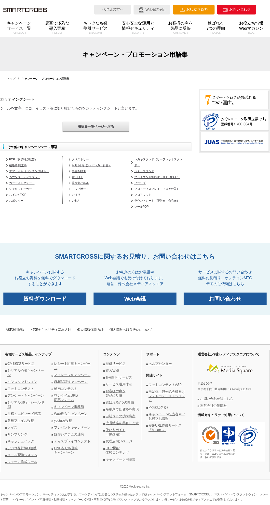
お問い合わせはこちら (216, 399)
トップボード (80, 189)
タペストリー (80, 159)
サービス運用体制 (119, 384)
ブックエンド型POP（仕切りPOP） (157, 177)
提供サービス (115, 363)
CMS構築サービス (21, 363)
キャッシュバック (20, 441)
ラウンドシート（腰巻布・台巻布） (156, 200)
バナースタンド (144, 171)
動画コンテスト (65, 389)
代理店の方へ (112, 9)
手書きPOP (79, 171)
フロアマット (142, 194)
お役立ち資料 (194, 9)
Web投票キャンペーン (70, 414)
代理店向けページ (119, 441)
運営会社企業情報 (213, 405)
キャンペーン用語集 (120, 459)
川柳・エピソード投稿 (23, 414)
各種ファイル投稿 (20, 420)
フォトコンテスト (20, 389)
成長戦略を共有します (122, 423)
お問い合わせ (237, 9)
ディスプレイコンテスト (72, 441)
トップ (11, 78)
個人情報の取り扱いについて (131, 330)
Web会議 (135, 299)
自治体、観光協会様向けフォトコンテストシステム (166, 396)
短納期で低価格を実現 (122, 409)
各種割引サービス (119, 377)
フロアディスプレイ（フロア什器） (156, 189)
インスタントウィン (22, 382)
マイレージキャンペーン (72, 375)
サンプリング (17, 434)
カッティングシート (22, 183)
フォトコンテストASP (165, 385)
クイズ (12, 427)
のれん (76, 200)
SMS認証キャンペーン (71, 382)
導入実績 (112, 370)
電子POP (77, 177)
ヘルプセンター (160, 363)
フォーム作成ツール (22, 462)
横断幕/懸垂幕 (18, 165)
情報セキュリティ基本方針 (51, 330)
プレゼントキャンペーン (72, 427)
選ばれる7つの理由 (120, 402)
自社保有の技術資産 (120, 416)
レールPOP (141, 206)
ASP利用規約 (16, 330)
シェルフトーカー (20, 189)
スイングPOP (17, 194)
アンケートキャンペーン (25, 395)
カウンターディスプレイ (24, 177)
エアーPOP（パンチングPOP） (29, 171)
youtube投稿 (63, 420)
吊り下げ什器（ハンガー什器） (91, 165)
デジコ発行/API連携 (22, 448)
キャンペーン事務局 (69, 407)
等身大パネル (80, 183)
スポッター (16, 200)
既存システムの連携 (69, 434)
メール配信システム (22, 455)
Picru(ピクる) (158, 407)
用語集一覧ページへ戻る (96, 126)
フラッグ (140, 183)
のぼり (76, 194)
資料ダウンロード (45, 299)
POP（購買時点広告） (23, 159)
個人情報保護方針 (90, 330)
